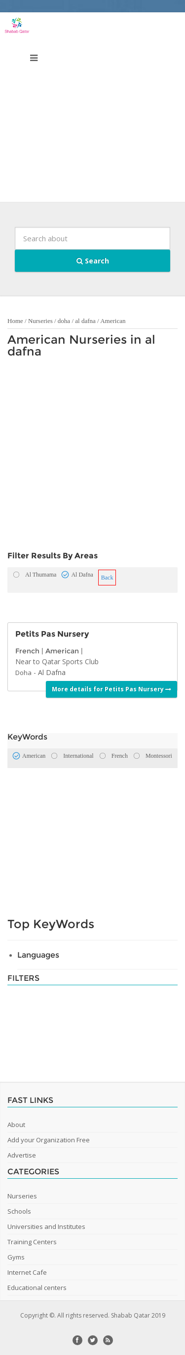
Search (92, 260)
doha (64, 320)
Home (15, 320)
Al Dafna (52, 672)
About (16, 1124)
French (27, 650)
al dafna (85, 320)
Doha (23, 672)
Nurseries (40, 320)
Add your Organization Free (48, 1139)
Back (107, 577)
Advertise (21, 1155)
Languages (38, 955)
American (112, 320)
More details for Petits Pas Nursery (111, 689)
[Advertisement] (92, 109)
